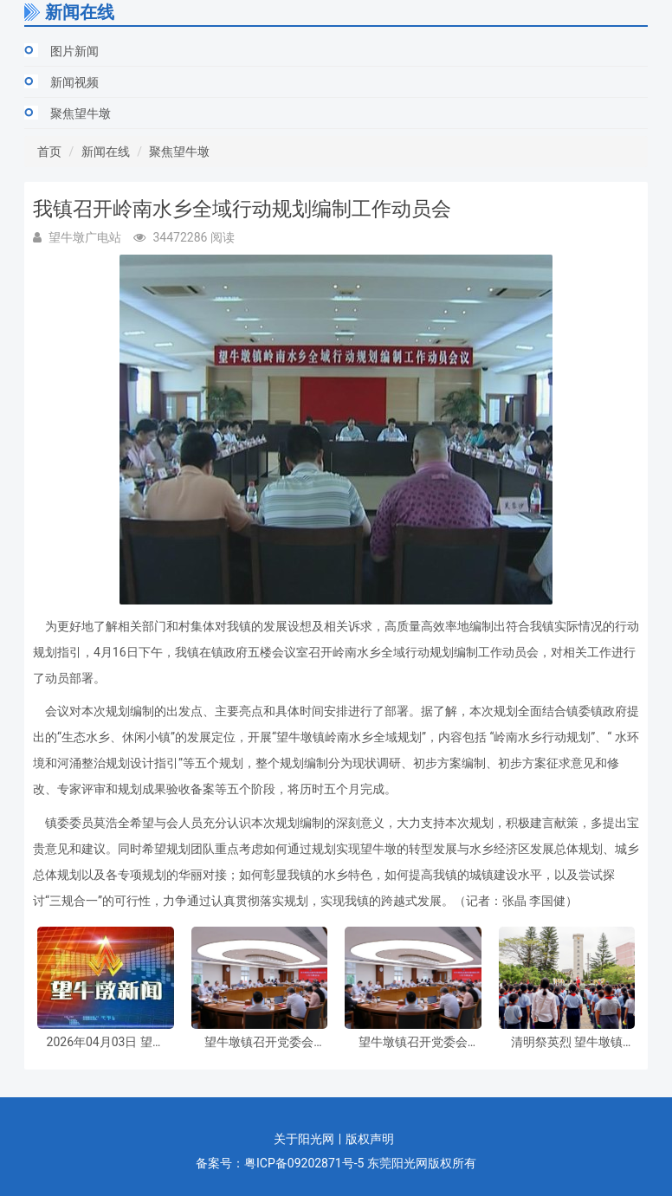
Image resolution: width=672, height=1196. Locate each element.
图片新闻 (74, 51)
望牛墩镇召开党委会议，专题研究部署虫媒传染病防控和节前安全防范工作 (259, 1042)
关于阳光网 (304, 1139)
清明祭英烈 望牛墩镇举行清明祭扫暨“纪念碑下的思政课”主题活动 (567, 1042)
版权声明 (370, 1139)
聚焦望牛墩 (80, 113)
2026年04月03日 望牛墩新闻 (106, 1042)
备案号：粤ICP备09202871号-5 (280, 1163)
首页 (49, 151)
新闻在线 (105, 151)
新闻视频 (74, 82)
